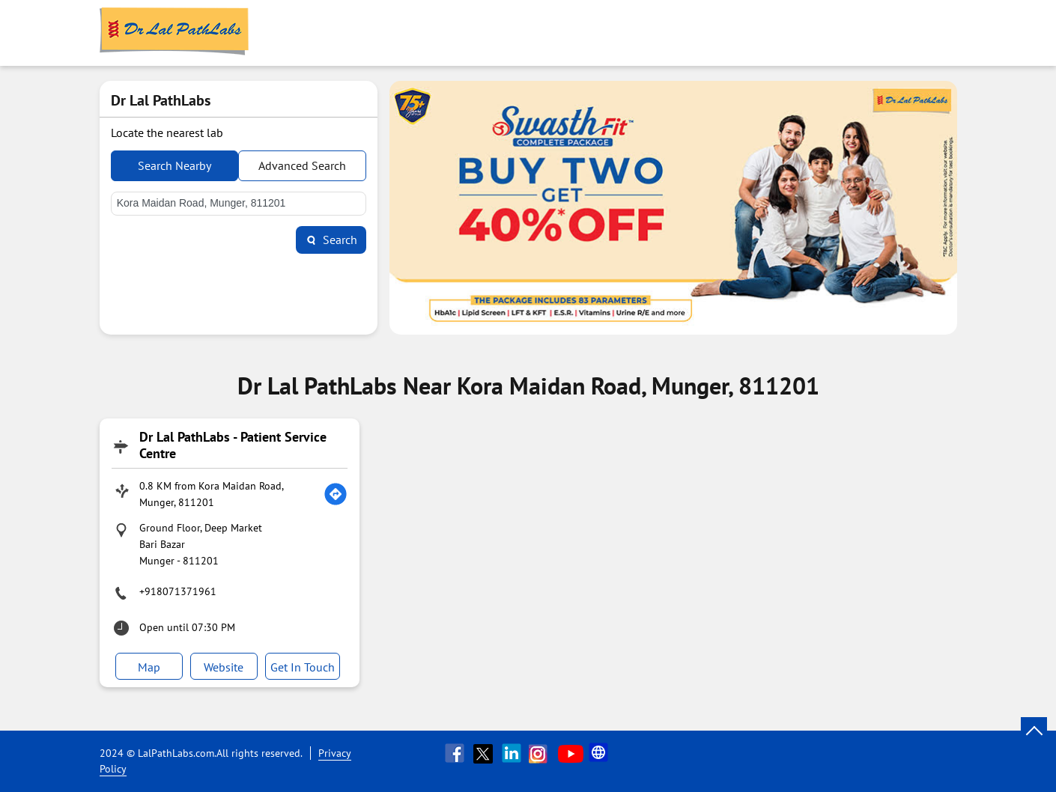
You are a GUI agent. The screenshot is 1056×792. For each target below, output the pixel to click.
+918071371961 (177, 591)
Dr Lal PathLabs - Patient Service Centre (233, 445)
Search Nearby (174, 165)
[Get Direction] (336, 494)
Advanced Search (302, 165)
